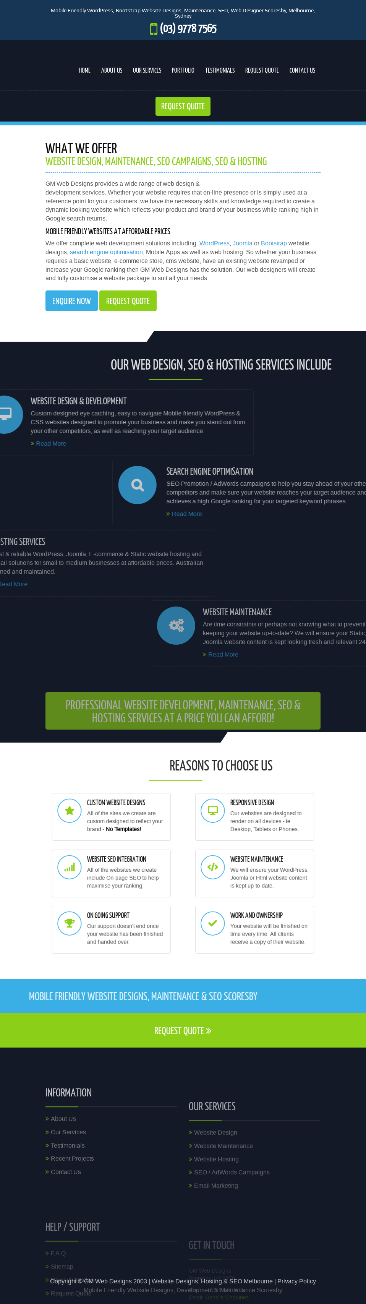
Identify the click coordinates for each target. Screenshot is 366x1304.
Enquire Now (71, 300)
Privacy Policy (296, 1281)
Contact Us (302, 70)
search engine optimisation (106, 252)
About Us (111, 70)
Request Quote (262, 70)
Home (85, 70)
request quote (128, 300)
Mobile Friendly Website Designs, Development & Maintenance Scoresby (183, 1290)
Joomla (243, 243)
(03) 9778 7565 (188, 27)
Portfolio (183, 70)
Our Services (147, 70)
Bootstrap (274, 243)
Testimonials (220, 70)
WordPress (214, 243)
